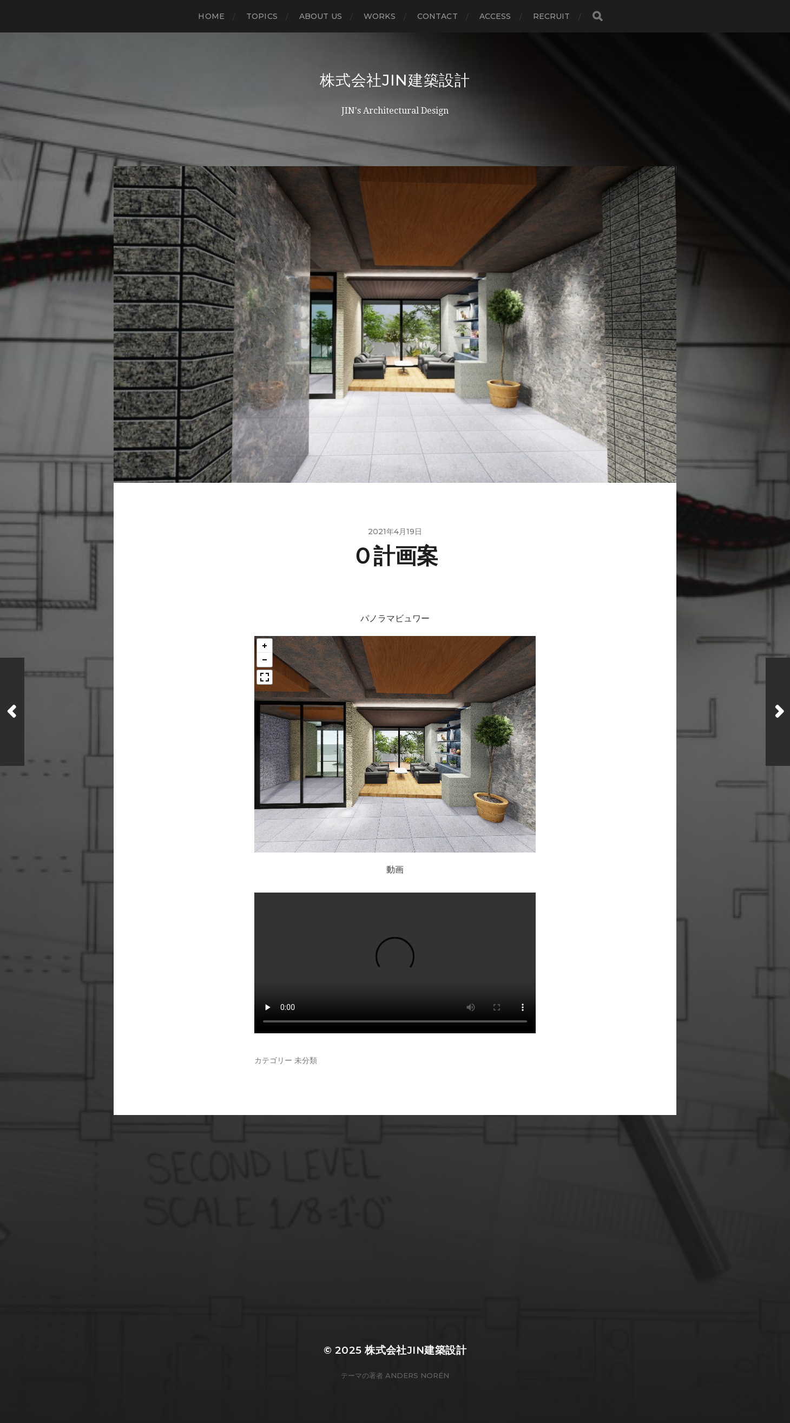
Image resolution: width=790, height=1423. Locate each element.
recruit (551, 16)
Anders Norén (417, 1375)
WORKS (380, 16)
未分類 (305, 1060)
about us (320, 16)
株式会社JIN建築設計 (395, 80)
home (211, 16)
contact (437, 16)
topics (262, 16)
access (495, 16)
